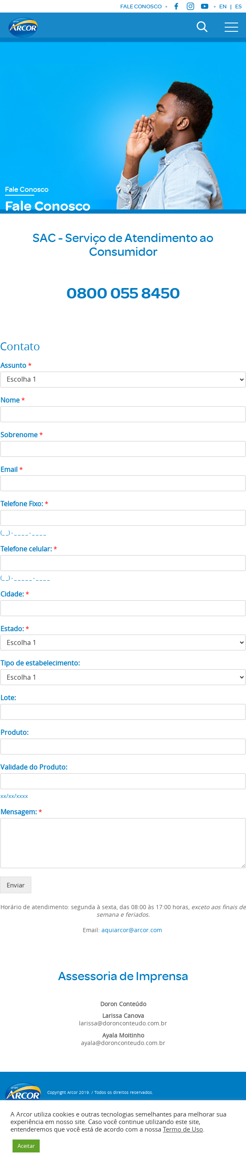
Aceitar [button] (26, 1146)
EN (223, 6)
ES (238, 6)
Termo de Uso (183, 1129)
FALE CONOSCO (141, 6)
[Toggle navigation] (231, 27)
